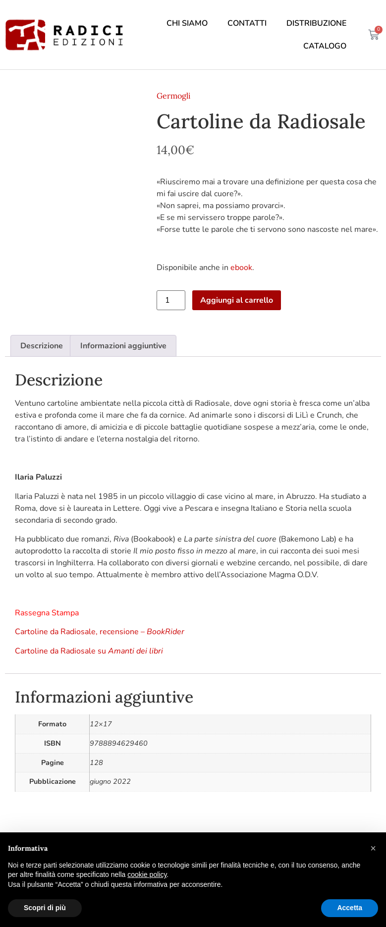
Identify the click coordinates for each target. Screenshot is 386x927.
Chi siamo (187, 23)
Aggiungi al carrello (236, 300)
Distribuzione (316, 23)
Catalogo (324, 46)
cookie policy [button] (146, 874)
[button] (373, 848)
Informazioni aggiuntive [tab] (123, 345)
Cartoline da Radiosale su (89, 651)
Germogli (174, 96)
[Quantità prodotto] (171, 300)
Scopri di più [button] (45, 908)
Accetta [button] (349, 908)
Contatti (247, 23)
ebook (241, 267)
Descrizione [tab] (41, 345)
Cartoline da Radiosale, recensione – (99, 631)
